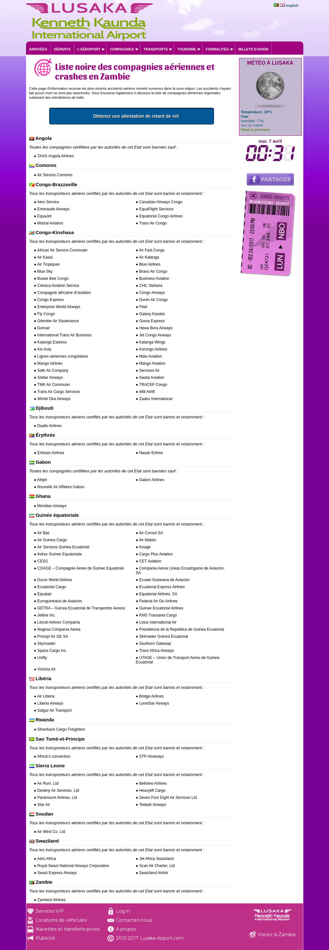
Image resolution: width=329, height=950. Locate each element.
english (292, 5)
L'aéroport (89, 49)
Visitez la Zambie (277, 934)
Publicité (45, 938)
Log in (123, 911)
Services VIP (50, 911)
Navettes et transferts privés (68, 929)
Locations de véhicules (61, 920)
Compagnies (122, 49)
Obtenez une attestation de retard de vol (160, 116)
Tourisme (186, 49)
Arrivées (38, 49)
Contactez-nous (134, 920)
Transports (156, 49)
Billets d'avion (253, 49)
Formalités (217, 49)
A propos (126, 929)
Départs (62, 49)
